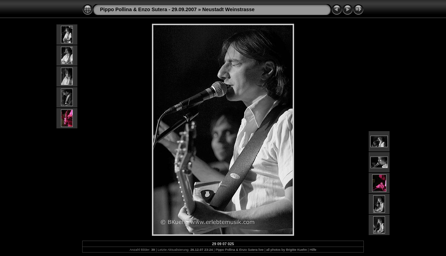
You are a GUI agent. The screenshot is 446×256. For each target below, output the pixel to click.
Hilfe (313, 249)
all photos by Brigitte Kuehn (286, 249)
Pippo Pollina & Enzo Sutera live (240, 249)
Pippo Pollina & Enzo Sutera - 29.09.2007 (148, 9)
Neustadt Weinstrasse (228, 9)
